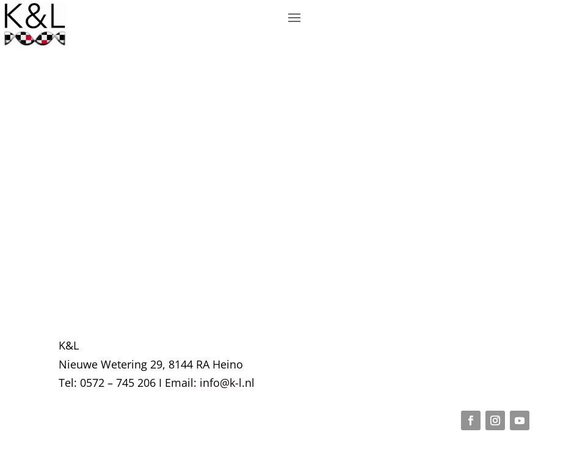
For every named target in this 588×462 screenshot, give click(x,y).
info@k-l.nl (227, 382)
